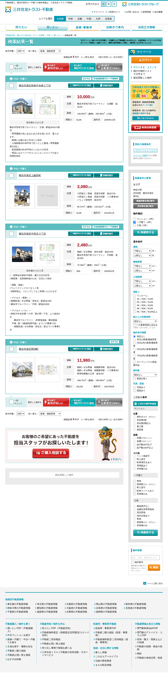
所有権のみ (142, 469)
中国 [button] (89, 18)
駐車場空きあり (144, 462)
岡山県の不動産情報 (106, 604)
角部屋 (140, 429)
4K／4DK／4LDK (145, 308)
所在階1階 (142, 420)
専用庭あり (142, 465)
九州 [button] (98, 18)
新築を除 (141, 378)
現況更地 (141, 512)
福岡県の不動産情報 (106, 611)
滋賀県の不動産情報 (47, 611)
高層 (144, 438)
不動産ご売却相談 (51, 639)
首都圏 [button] (60, 18)
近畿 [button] (79, 18)
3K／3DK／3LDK (145, 305)
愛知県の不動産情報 (47, 608)
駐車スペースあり (145, 491)
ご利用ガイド (113, 12)
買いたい (57, 35)
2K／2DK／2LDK (145, 302)
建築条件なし (143, 506)
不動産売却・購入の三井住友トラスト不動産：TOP (28, 35)
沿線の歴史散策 (103, 660)
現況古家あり (143, 515)
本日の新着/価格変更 (147, 339)
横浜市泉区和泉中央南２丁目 (35, 85)
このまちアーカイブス (106, 656)
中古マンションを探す (18, 635)
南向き (146, 416)
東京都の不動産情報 (17, 604)
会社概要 (158, 12)
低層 (144, 441)
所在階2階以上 (144, 423)
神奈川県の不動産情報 (18, 608)
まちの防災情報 (103, 665)
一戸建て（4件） (145, 222)
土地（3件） (143, 225)
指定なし (141, 336)
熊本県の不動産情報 (136, 604)
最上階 (140, 426)
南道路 (146, 484)
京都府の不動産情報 (76, 604)
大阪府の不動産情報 (76, 608)
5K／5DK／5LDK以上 (147, 311)
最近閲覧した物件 (142, 77)
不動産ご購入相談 (16, 650)
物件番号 (139, 562)
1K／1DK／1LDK (145, 299)
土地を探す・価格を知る (20, 646)
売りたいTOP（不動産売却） (57, 628)
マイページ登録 (140, 155)
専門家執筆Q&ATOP (147, 628)
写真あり (141, 387)
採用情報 (146, 12)
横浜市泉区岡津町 (29, 349)
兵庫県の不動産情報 (76, 611)
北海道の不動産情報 (136, 608)
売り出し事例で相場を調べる (57, 648)
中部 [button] (70, 18)
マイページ (98, 12)
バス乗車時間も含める (147, 325)
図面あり (141, 390)
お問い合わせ (132, 12)
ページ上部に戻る (153, 583)
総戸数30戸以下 (144, 444)
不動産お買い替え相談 (18, 655)
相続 (139, 653)
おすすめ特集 (14, 659)
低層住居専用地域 (145, 509)
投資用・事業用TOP (105, 628)
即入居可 (141, 459)
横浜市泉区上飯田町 (30, 175)
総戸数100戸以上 (145, 447)
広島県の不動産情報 (106, 608)
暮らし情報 (101, 652)
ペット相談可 (143, 456)
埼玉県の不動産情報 (47, 604)
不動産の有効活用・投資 (149, 657)
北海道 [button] (108, 18)
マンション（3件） (146, 219)
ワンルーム (142, 295)
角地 (139, 481)
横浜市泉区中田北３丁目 (32, 233)
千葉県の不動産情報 (17, 611)
